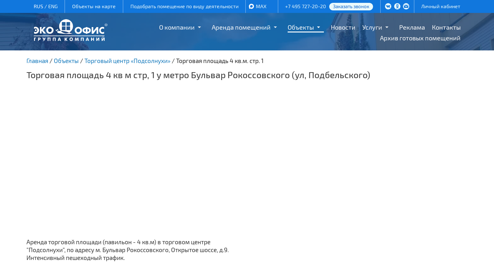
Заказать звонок (351, 6)
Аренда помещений (241, 27)
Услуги (372, 27)
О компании (177, 27)
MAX (261, 6)
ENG (53, 6)
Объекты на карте (94, 6)
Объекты (301, 27)
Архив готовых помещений (420, 38)
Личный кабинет (440, 6)
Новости (343, 27)
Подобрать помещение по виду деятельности (184, 6)
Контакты (446, 27)
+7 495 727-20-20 (305, 6)
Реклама (412, 27)
